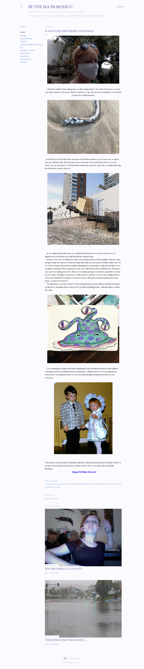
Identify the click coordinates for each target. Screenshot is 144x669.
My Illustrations (55, 16)
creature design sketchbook (31, 44)
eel (21, 47)
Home (31, 16)
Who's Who (40, 16)
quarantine (24, 56)
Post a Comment (51, 499)
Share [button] (22, 27)
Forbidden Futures (27, 50)
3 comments (54, 573)
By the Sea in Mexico (50, 6)
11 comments (54, 644)
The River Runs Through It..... (66, 640)
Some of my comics (95, 16)
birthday (23, 36)
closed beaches (26, 39)
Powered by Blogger (72, 658)
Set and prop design (74, 16)
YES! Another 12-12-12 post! (63, 568)
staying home (25, 59)
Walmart (23, 62)
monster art (24, 53)
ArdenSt (78, 662)
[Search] (120, 6)
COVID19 (23, 42)
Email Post (53, 481)
